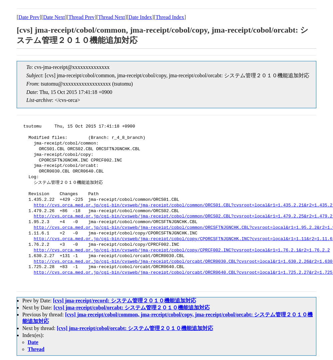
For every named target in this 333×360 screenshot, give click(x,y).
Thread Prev (81, 17)
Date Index (140, 17)
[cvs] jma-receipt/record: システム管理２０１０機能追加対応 (124, 300)
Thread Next (111, 17)
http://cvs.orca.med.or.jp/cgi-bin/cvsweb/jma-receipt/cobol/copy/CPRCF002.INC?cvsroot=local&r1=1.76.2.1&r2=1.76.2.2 (182, 250)
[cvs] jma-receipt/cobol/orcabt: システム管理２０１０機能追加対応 (132, 307)
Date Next (54, 17)
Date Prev (29, 17)
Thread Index (170, 17)
